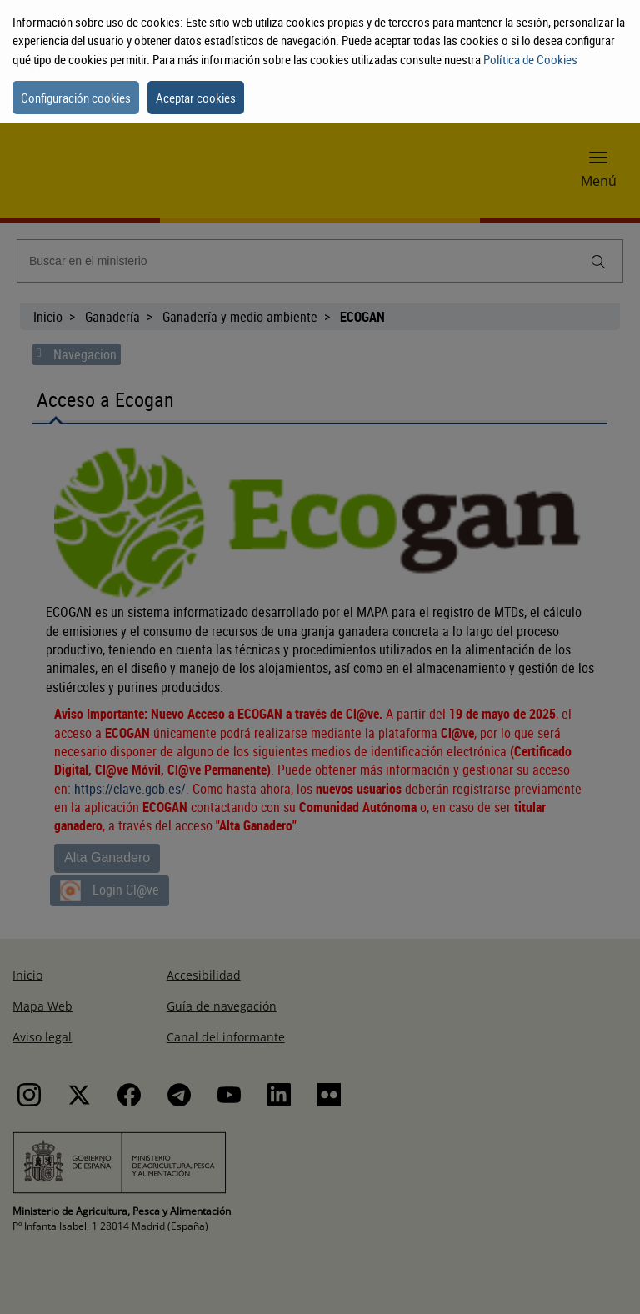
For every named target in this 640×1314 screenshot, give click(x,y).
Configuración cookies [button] (76, 97)
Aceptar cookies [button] (196, 97)
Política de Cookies (530, 59)
